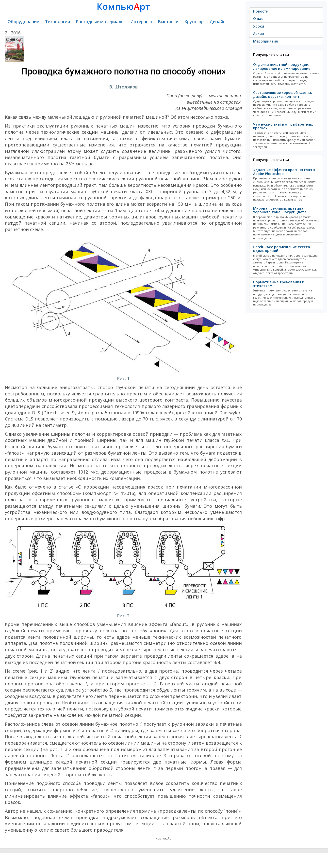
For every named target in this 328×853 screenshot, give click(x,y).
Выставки (168, 21)
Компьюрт (123, 6)
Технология (57, 21)
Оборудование (23, 21)
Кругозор (194, 21)
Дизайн (218, 21)
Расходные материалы (100, 21)
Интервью (141, 21)
